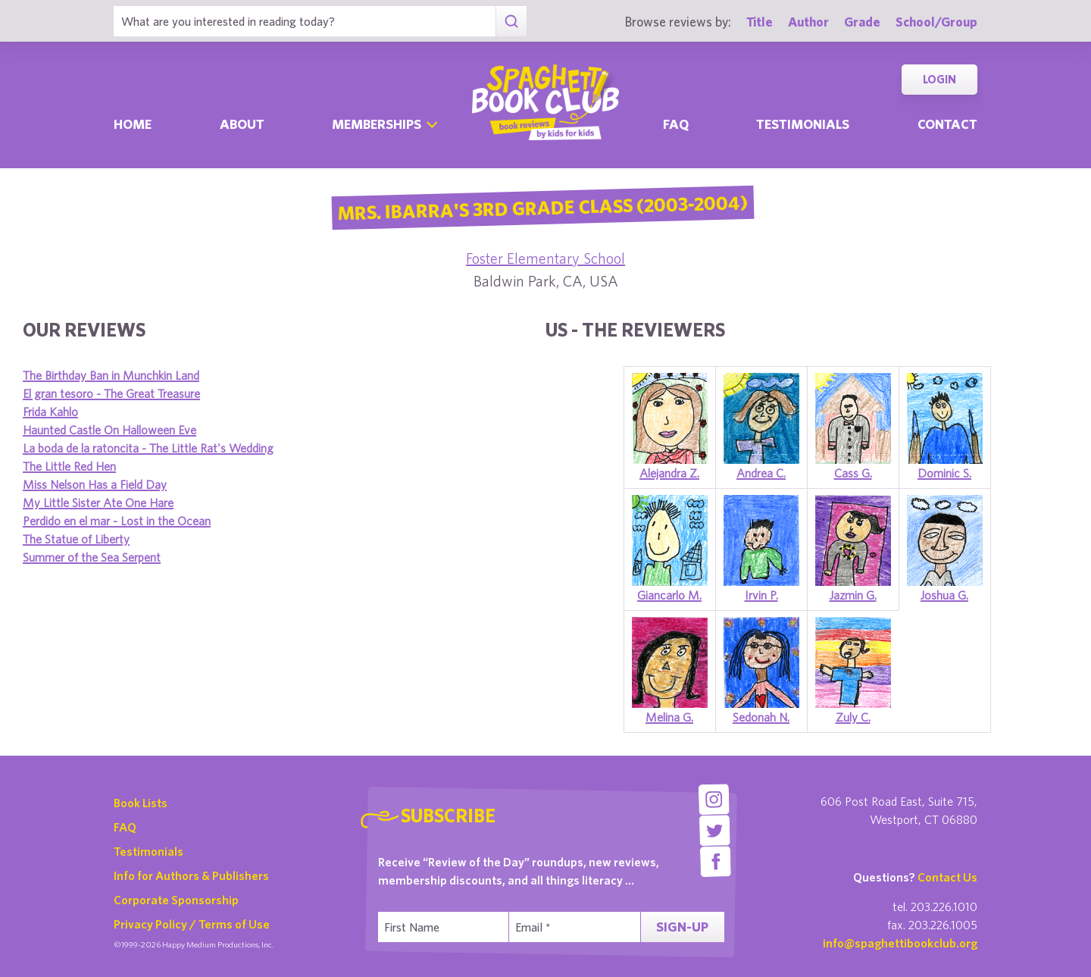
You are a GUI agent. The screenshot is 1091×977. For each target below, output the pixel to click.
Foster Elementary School (545, 258)
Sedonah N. (761, 717)
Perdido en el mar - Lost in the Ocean (117, 521)
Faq (676, 124)
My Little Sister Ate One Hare (98, 502)
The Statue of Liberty (76, 539)
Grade (862, 22)
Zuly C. (853, 717)
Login (939, 79)
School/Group (936, 22)
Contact (947, 124)
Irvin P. (761, 595)
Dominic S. (944, 473)
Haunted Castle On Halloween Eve (109, 430)
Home (133, 124)
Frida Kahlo (50, 411)
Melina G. (669, 717)
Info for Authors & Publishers (191, 875)
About (242, 124)
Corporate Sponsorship (176, 900)
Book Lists (140, 802)
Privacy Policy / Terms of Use (192, 924)
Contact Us (947, 877)
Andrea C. (761, 473)
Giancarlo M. (669, 595)
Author (808, 22)
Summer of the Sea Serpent (92, 557)
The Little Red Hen (69, 466)
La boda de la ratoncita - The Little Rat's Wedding (148, 448)
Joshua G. (944, 595)
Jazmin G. (853, 595)
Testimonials (802, 124)
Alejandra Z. (669, 473)
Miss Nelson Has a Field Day (95, 484)
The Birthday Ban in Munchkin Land (111, 375)
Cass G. (853, 473)
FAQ (125, 827)
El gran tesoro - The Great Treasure (111, 393)
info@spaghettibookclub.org (900, 943)
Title (759, 22)
